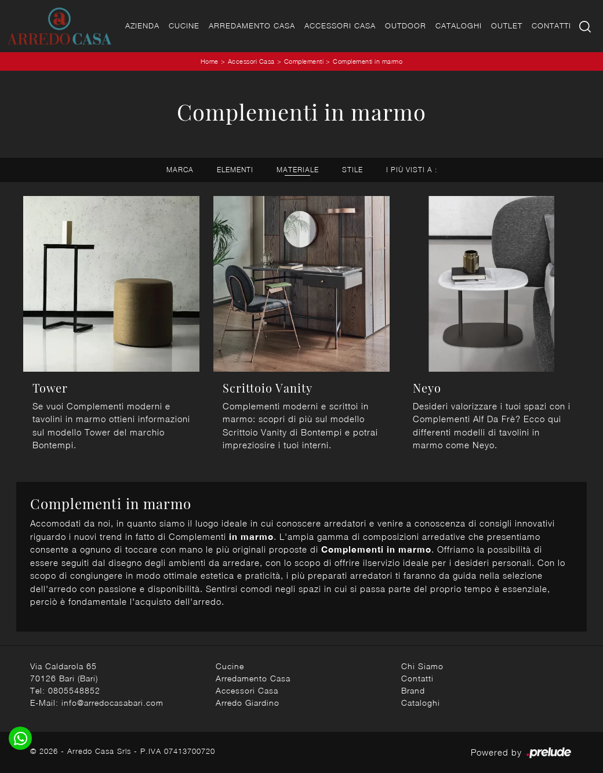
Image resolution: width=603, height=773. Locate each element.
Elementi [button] (235, 169)
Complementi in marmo (367, 61)
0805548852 (74, 690)
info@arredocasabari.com (112, 702)
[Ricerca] (586, 26)
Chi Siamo (422, 666)
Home (210, 61)
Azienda (142, 25)
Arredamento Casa (252, 25)
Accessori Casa (340, 25)
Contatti (551, 25)
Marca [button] (180, 169)
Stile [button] (352, 169)
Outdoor (405, 25)
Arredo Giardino (247, 702)
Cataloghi (458, 25)
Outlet (506, 25)
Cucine (184, 25)
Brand (413, 690)
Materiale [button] (298, 169)
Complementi (304, 61)
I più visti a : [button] (411, 169)
